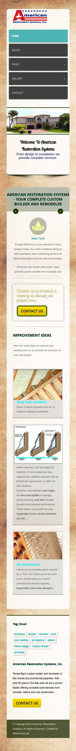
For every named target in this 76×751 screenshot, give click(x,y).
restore (51, 640)
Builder (32, 634)
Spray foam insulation (32, 402)
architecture (38, 640)
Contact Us (32, 311)
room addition (21, 640)
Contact (17, 93)
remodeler (19, 652)
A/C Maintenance (28, 564)
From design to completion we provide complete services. (38, 156)
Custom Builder (40, 646)
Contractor (19, 634)
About (16, 50)
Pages (38, 64)
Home (15, 36)
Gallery (38, 78)
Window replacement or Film (36, 457)
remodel (43, 634)
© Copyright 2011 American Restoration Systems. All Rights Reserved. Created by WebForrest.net (35, 729)
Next (61, 124)
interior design (21, 646)
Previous (15, 124)
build (53, 634)
